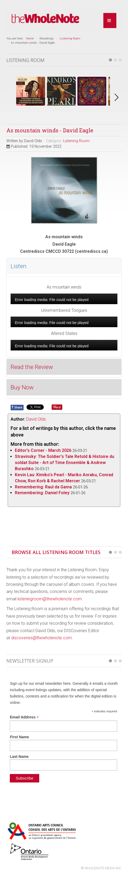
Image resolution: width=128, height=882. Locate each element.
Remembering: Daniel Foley (42, 492)
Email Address (24, 717)
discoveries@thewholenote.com (41, 637)
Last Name (19, 756)
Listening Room (70, 38)
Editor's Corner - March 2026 (43, 450)
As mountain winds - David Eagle (49, 130)
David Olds (36, 419)
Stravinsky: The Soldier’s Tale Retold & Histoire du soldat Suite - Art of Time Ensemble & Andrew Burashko (64, 462)
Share (17, 407)
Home (30, 38)
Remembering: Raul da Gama (43, 486)
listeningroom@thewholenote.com (49, 598)
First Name (19, 737)
